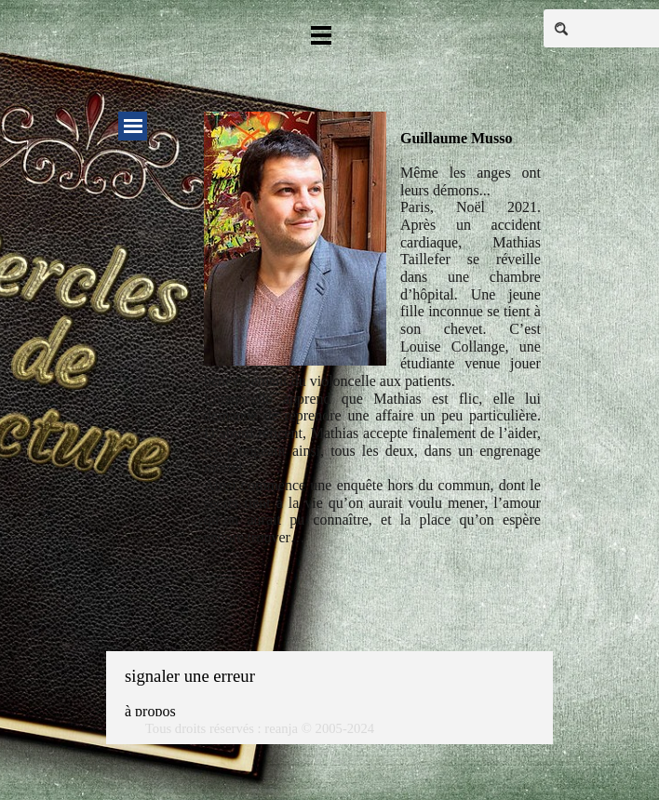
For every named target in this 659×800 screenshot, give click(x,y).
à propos (150, 711)
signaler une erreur (190, 676)
